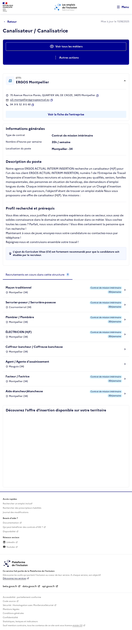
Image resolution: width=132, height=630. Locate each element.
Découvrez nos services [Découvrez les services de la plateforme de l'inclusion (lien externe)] (14, 578)
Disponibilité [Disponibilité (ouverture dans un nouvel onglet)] (9, 531)
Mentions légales (11, 609)
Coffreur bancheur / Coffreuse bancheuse (34, 347)
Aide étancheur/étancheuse (24, 391)
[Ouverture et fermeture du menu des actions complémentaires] (66, 58)
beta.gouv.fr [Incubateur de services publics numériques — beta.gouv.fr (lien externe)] (10, 586)
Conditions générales (13, 613)
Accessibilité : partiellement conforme (22, 597)
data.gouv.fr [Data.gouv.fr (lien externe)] (29, 586)
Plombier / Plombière (20, 317)
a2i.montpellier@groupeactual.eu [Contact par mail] (29, 100)
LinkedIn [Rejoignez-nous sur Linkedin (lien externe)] (9, 542)
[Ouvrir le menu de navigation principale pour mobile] (121, 7)
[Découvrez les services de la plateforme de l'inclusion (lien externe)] (16, 563)
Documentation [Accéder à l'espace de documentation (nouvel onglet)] (11, 522)
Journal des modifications (15, 512)
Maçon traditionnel (18, 287)
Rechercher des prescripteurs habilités (22, 508)
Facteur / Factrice (17, 376)
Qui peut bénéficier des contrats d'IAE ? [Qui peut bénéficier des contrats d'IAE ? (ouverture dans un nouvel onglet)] (23, 527)
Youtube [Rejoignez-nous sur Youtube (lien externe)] (9, 547)
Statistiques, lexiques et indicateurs (20, 621)
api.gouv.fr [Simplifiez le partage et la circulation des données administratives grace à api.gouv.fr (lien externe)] (48, 586)
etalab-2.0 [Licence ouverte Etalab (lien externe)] (77, 625)
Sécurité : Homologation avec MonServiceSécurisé (28, 605)
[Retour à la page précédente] (11, 21)
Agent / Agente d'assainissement (27, 361)
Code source (9, 601)
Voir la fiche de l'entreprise (66, 114)
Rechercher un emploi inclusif (17, 503)
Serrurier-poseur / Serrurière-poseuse (31, 302)
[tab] (37, 275)
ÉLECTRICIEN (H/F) (19, 332)
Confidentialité (10, 617)
